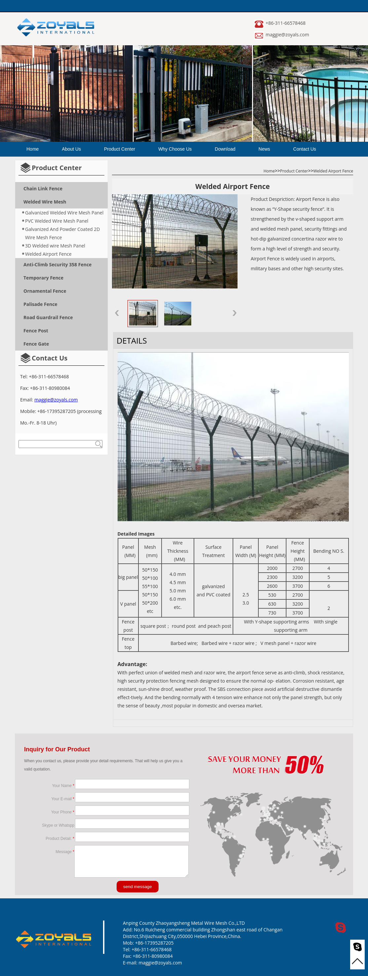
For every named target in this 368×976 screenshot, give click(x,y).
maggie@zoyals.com (287, 34)
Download (225, 149)
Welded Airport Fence (48, 254)
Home (32, 149)
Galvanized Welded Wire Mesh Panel (64, 212)
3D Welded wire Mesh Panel (55, 246)
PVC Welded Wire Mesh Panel (56, 221)
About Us (71, 149)
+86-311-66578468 (286, 23)
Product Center (119, 149)
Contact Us (304, 149)
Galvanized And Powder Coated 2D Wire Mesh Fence (62, 233)
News (264, 149)
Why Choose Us (175, 149)
